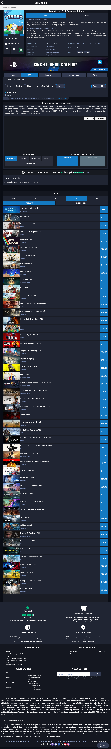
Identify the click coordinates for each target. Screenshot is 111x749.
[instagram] (68, 746)
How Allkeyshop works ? (14, 656)
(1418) (75, 175)
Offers (8, 79)
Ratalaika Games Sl (52, 52)
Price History (19, 79)
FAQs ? (8, 665)
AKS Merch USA (33, 690)
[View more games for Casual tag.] (80, 53)
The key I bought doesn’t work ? (17, 661)
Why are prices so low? (14, 658)
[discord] (56, 746)
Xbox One (86, 44)
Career (64, 744)
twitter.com (50, 47)
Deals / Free (32, 684)
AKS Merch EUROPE (34, 692)
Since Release (11, 161)
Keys (60, 86)
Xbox (7, 680)
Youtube (102, 654)
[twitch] (52, 746)
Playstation (10, 685)
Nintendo (9, 690)
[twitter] (62, 746)
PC (78, 44)
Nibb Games (50, 49)
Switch (101, 44)
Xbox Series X (94, 44)
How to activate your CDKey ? (16, 663)
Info (45, 15)
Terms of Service (12, 744)
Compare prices (61, 101)
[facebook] (59, 746)
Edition (29, 86)
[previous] (6, 35)
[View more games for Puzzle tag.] (87, 53)
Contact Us (54, 744)
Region (19, 86)
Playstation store (52, 55)
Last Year (23, 161)
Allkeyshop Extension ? (14, 667)
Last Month (47, 161)
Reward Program (34, 680)
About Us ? (10, 654)
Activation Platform (45, 86)
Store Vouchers (33, 675)
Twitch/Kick (73, 654)
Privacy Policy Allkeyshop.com (34, 744)
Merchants (73, 656)
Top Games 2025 (34, 688)
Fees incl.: (98, 86)
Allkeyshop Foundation (79, 744)
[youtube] (65, 746)
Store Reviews (33, 686)
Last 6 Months (35, 161)
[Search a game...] (55, 7)
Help (103, 745)
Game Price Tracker (35, 677)
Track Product (29, 166)
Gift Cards (31, 682)
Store (9, 86)
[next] (22, 35)
